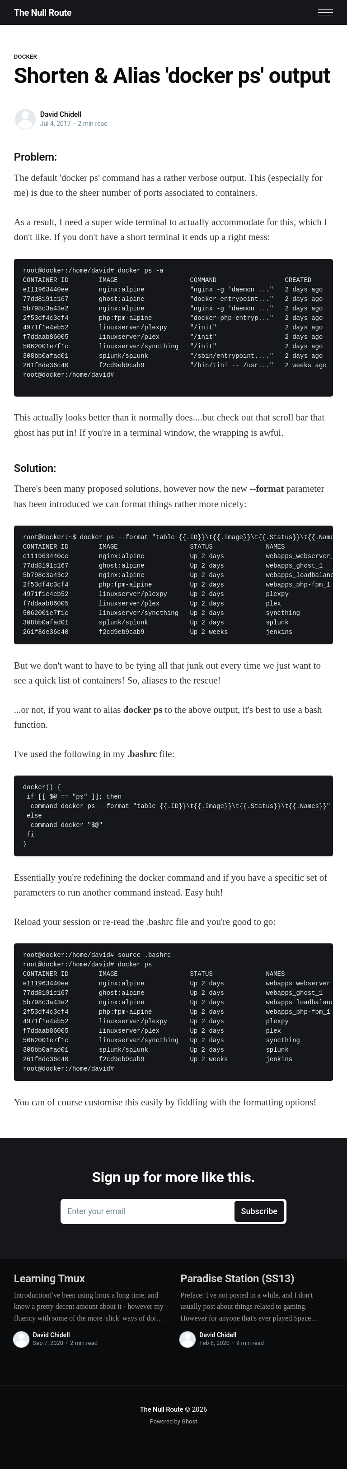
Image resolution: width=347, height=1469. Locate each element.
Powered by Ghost (173, 1421)
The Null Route (43, 12)
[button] (325, 12)
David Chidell (60, 114)
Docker (25, 56)
